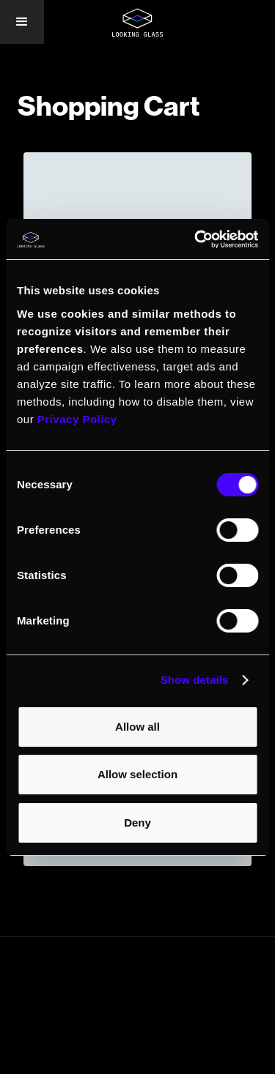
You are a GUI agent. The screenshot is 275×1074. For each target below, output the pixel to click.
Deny (137, 822)
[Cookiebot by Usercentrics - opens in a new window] (195, 239)
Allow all (137, 726)
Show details (195, 680)
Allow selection (137, 774)
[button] (22, 22)
